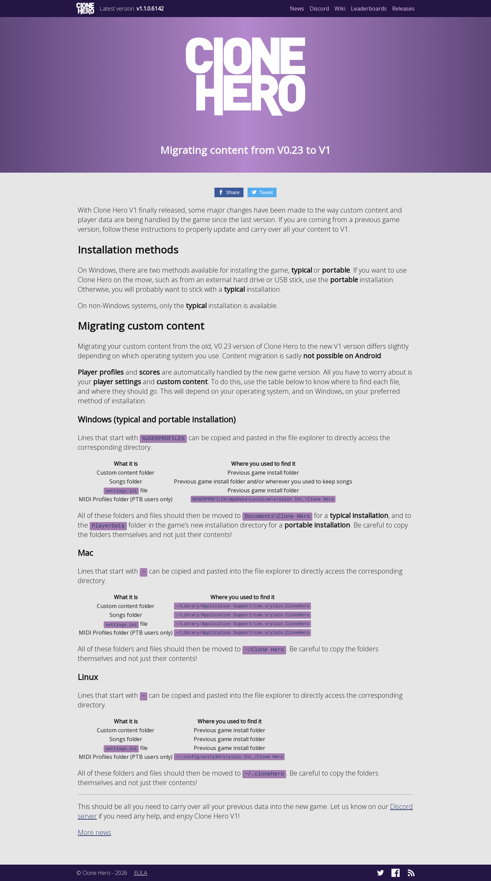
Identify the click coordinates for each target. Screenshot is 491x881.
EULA (140, 873)
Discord (319, 8)
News (297, 8)
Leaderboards (369, 8)
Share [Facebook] (232, 192)
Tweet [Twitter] (266, 192)
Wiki (339, 8)
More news (94, 832)
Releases (403, 8)
